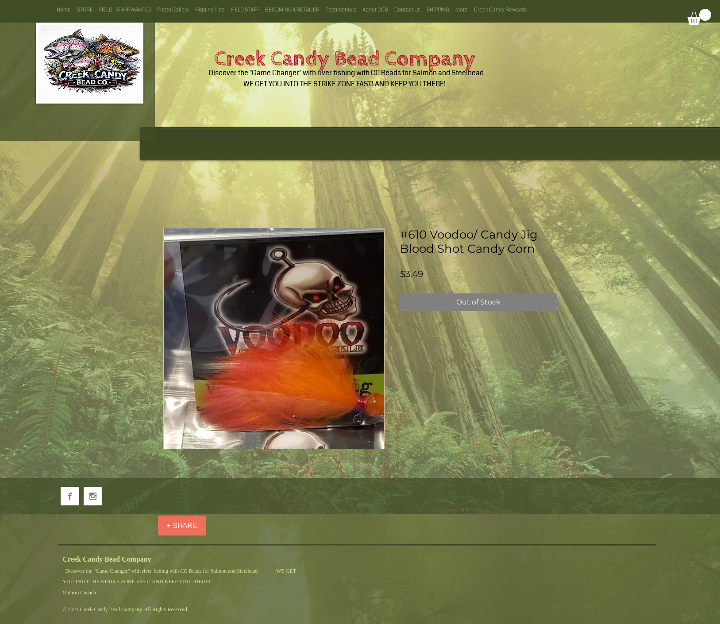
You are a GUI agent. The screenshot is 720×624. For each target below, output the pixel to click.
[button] (699, 17)
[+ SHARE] (182, 525)
